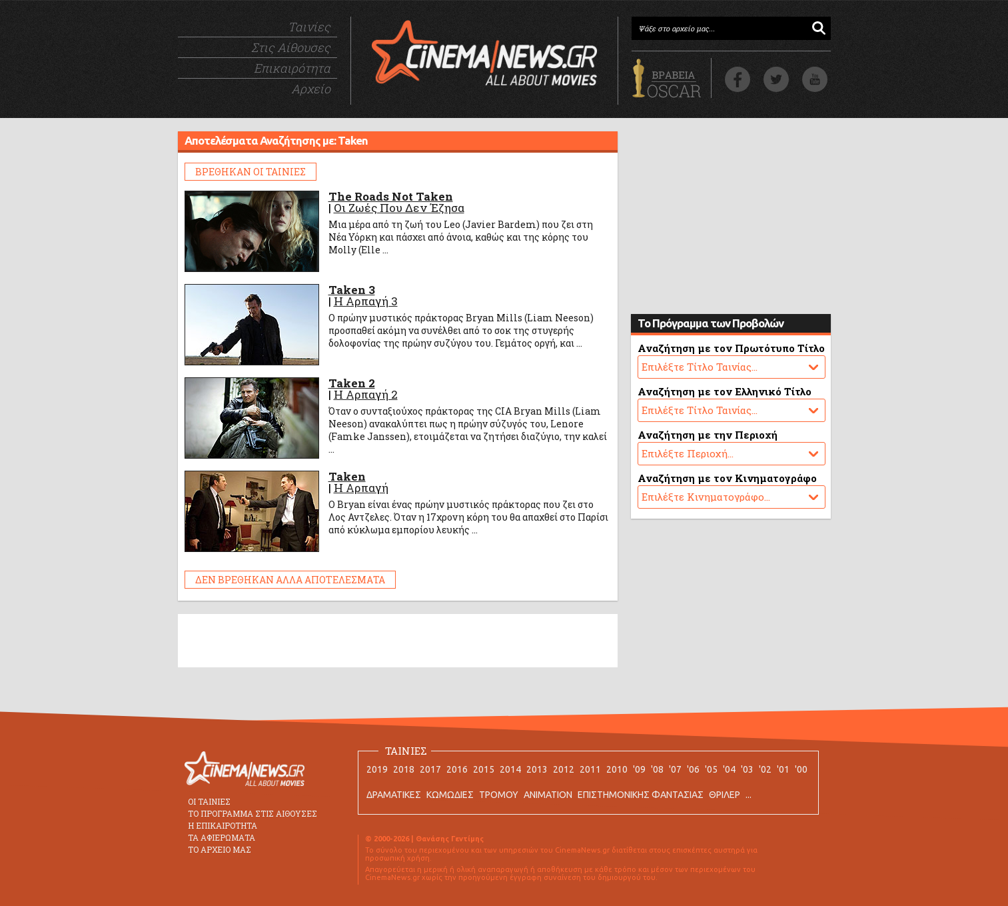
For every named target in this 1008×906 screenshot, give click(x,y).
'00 (801, 769)
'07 (675, 769)
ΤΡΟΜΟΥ (498, 794)
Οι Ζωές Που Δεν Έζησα (399, 207)
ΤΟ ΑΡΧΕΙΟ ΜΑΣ (219, 849)
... (749, 794)
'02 (765, 769)
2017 (430, 769)
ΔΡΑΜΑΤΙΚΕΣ (393, 794)
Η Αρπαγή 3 (366, 301)
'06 (693, 769)
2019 (377, 769)
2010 (617, 769)
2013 (537, 769)
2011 (590, 769)
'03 (747, 769)
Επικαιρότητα (292, 68)
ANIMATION (548, 794)
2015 (483, 769)
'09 (639, 769)
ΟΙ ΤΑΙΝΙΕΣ (209, 801)
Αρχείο (310, 89)
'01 (783, 769)
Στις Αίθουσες (290, 47)
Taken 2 (351, 383)
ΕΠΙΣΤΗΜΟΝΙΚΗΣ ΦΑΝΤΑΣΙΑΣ (641, 794)
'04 (729, 769)
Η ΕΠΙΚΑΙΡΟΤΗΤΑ (222, 825)
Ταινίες (309, 27)
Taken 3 (351, 289)
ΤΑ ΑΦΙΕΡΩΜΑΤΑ (221, 837)
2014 (510, 769)
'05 (711, 769)
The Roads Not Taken (390, 196)
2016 (457, 769)
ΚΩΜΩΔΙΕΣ (450, 794)
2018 (403, 769)
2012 (563, 769)
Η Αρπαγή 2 (366, 394)
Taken (347, 476)
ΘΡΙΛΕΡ (724, 794)
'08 (657, 769)
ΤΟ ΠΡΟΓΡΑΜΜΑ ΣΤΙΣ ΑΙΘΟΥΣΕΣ (252, 813)
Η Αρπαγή (361, 487)
